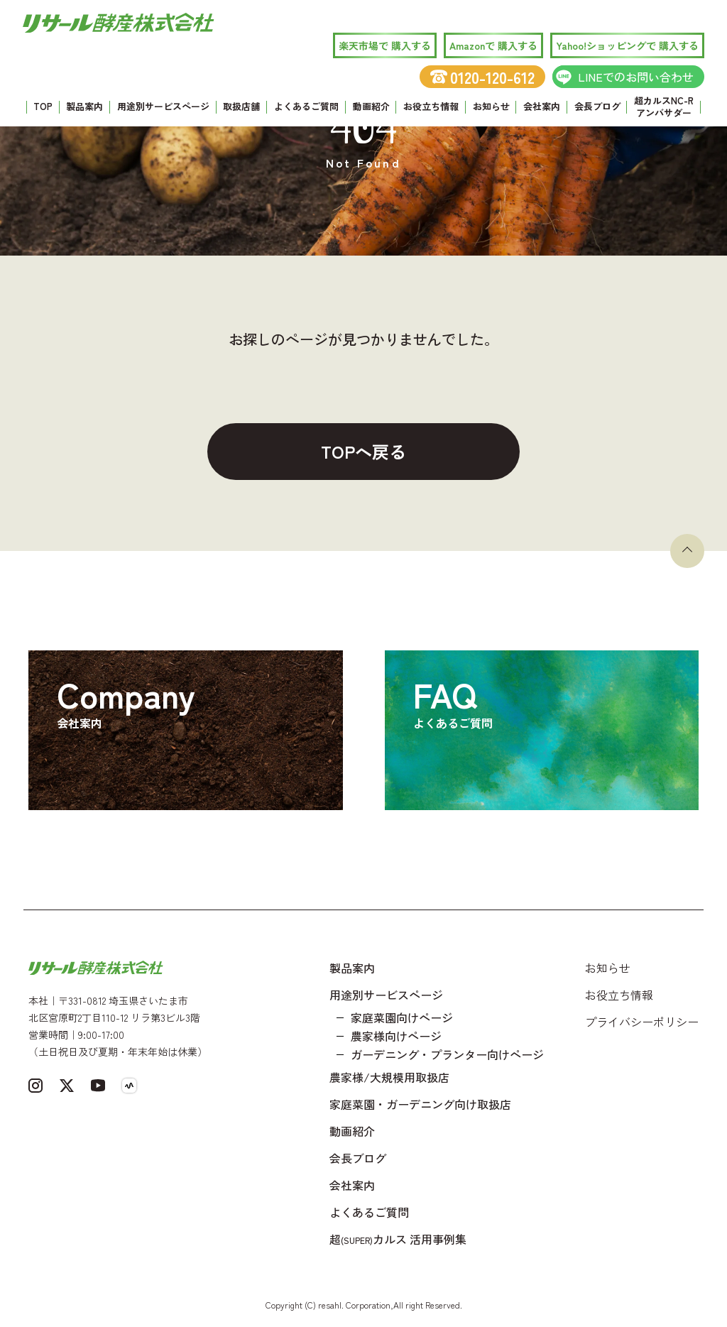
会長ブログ (597, 106)
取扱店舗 (241, 106)
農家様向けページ (396, 1036)
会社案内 (541, 106)
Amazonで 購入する (493, 45)
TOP (43, 106)
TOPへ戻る (363, 451)
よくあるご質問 (306, 106)
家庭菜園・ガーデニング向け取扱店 (420, 1104)
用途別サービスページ (163, 106)
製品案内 (84, 106)
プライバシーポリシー (642, 1022)
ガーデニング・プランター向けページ (447, 1054)
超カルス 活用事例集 (397, 1239)
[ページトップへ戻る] (687, 551)
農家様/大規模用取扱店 (389, 1077)
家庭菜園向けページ (402, 1017)
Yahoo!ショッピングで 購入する (627, 45)
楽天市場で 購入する (385, 45)
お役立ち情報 (431, 106)
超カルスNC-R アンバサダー (664, 106)
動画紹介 (371, 106)
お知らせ (491, 106)
